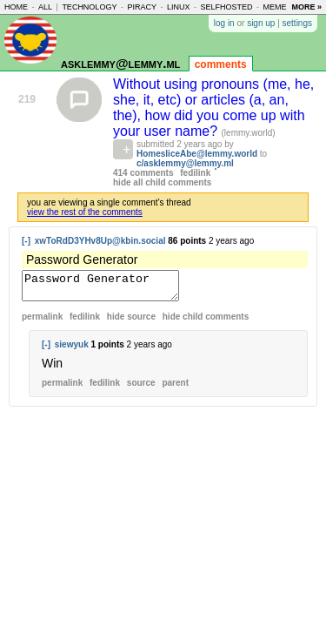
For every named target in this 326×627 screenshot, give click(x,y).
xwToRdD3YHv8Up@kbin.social (100, 241)
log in (224, 23)
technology (89, 7)
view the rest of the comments (85, 212)
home (16, 7)
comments (221, 64)
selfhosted (226, 7)
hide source (131, 322)
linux (178, 7)
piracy (141, 7)
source (141, 388)
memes (277, 7)
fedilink (195, 173)
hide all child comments (162, 182)
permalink (42, 322)
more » (306, 7)
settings (297, 23)
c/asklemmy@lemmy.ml (185, 163)
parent (175, 388)
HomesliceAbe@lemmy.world (196, 153)
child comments (206, 322)
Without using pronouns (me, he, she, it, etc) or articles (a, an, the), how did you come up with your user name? (213, 107)
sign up (261, 23)
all (45, 7)
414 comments (143, 173)
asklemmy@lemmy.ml (120, 63)
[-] (26, 241)
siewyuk (72, 349)
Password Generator (109, 288)
